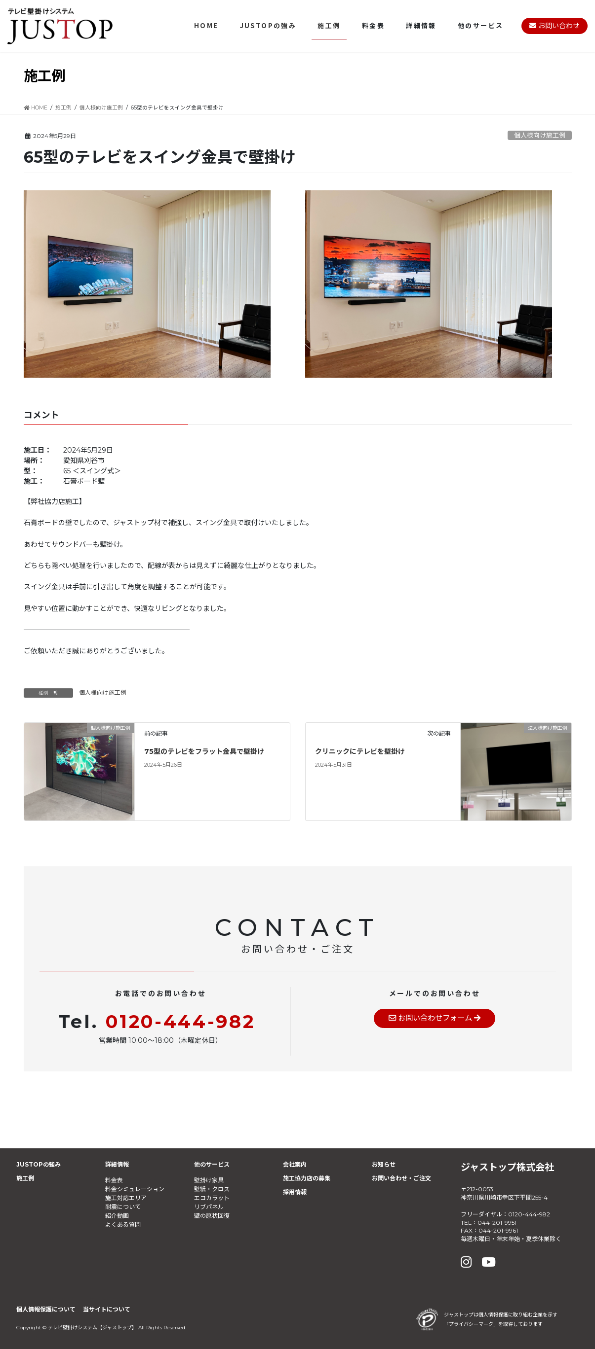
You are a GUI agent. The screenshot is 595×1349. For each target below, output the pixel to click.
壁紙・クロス (212, 1189)
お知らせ (384, 1164)
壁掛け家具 (209, 1180)
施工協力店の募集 (306, 1178)
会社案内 (295, 1164)
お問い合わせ (554, 25)
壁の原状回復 (212, 1215)
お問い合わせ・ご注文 (401, 1178)
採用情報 (295, 1192)
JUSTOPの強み (38, 1164)
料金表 (114, 1180)
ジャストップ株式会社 (507, 1167)
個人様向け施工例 (539, 135)
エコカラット (212, 1198)
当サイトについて (106, 1309)
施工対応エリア (126, 1198)
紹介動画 (117, 1215)
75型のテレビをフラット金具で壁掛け (204, 751)
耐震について (123, 1206)
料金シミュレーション (134, 1189)
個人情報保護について (46, 1309)
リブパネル (209, 1206)
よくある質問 (123, 1224)
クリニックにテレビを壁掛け (360, 751)
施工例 (25, 1178)
